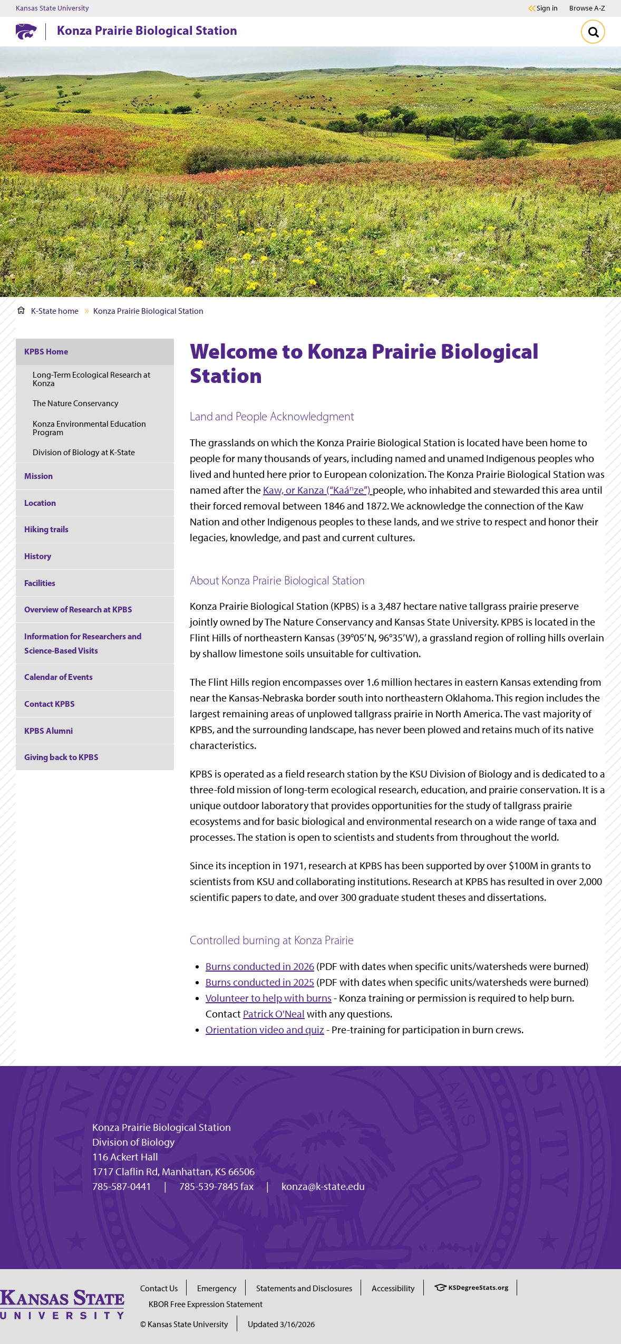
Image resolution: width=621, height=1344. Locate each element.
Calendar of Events (58, 676)
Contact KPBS (49, 703)
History (37, 556)
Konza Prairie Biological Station (147, 30)
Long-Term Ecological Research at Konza (91, 379)
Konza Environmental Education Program (89, 428)
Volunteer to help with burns (269, 998)
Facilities (39, 583)
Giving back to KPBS (61, 757)
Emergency (217, 1288)
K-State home (48, 311)
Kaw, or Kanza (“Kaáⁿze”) (318, 490)
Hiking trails (46, 529)
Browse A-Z (587, 8)
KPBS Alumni (48, 730)
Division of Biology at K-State (84, 452)
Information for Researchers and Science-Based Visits (83, 643)
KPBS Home (46, 351)
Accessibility (393, 1288)
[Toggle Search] (593, 32)
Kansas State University (52, 8)
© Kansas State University (184, 1324)
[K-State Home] (26, 31)
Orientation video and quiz (265, 1029)
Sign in (547, 8)
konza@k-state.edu (323, 1186)
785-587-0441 (121, 1186)
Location (40, 502)
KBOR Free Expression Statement (206, 1304)
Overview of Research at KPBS (78, 609)
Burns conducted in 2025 (260, 982)
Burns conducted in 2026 (260, 966)
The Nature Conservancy (76, 403)
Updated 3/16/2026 (281, 1324)
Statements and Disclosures (304, 1288)
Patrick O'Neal (274, 1013)
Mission (38, 476)
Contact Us (159, 1288)
